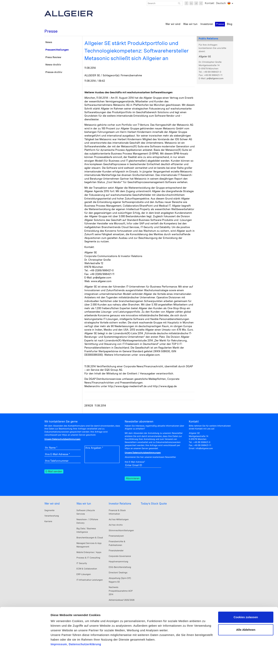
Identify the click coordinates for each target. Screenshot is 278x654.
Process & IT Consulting (88, 557)
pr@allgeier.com (215, 78)
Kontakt (209, 3)
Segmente (49, 510)
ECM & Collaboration (86, 568)
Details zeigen (60, 646)
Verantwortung (51, 515)
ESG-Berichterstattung (120, 567)
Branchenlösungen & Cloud (89, 537)
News (48, 42)
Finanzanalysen (116, 535)
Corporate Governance (120, 556)
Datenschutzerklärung (85, 631)
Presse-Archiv (53, 72)
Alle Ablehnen (245, 616)
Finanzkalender (116, 550)
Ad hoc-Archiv (116, 524)
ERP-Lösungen (83, 574)
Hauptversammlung (118, 561)
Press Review (53, 57)
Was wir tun (83, 503)
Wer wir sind (52, 503)
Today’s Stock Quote (154, 503)
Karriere (48, 521)
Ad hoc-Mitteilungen (119, 519)
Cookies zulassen (246, 604)
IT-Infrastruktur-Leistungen (89, 580)
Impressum (59, 631)
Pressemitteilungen (57, 49)
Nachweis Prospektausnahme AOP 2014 (121, 591)
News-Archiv (53, 64)
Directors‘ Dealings (118, 572)
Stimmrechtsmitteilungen (121, 530)
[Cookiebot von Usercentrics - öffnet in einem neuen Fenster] (25, 646)
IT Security (81, 563)
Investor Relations (120, 503)
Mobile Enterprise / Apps (88, 552)
